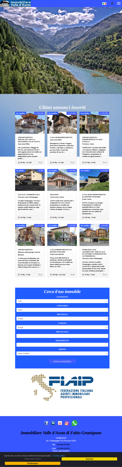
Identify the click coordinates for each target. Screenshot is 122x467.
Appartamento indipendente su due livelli (92, 139)
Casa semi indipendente (94, 196)
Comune (62, 323)
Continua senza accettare (32, 459)
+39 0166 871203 (62, 445)
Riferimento (62, 341)
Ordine (62, 349)
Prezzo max (62, 332)
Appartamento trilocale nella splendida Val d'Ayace (29, 139)
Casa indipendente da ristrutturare (61, 251)
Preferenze (32, 463)
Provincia (62, 314)
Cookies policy (58, 455)
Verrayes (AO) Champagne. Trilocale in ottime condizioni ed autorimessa (94, 253)
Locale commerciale (29, 195)
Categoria (62, 306)
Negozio (54, 195)
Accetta (89, 458)
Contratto (62, 297)
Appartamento (25, 250)
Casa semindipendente (61, 137)
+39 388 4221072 (63, 448)
